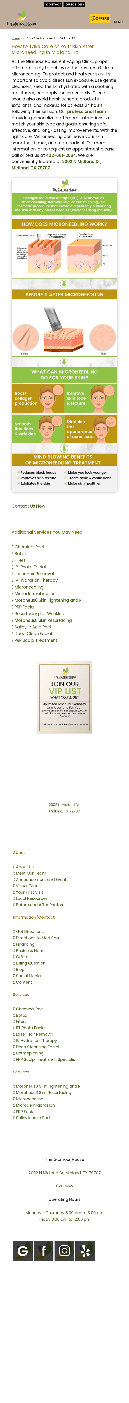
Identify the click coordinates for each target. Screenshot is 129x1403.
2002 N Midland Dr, (64, 804)
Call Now (64, 1186)
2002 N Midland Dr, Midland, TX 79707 (64, 1173)
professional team (86, 112)
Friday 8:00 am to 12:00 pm (64, 1219)
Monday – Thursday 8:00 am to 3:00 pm (64, 1212)
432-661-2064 (61, 155)
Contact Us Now (28, 506)
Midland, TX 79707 (64, 811)
